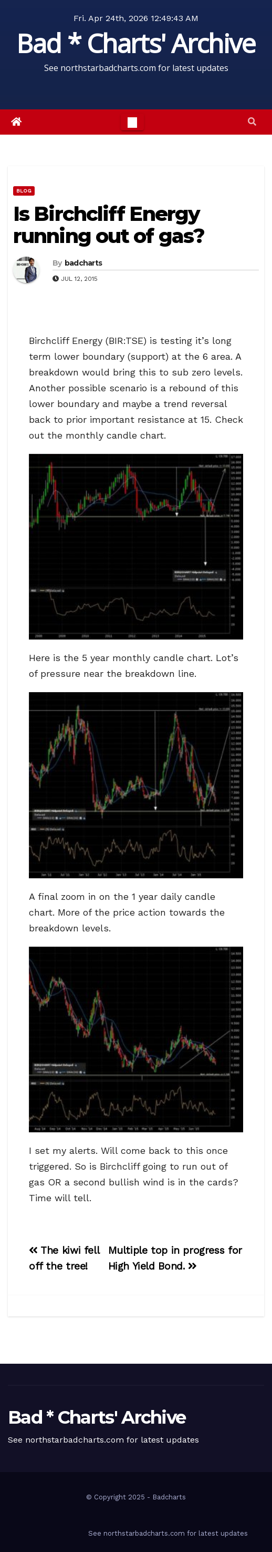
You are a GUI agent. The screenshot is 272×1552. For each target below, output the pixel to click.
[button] (252, 121)
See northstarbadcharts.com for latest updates (168, 1533)
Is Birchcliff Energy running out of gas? (108, 224)
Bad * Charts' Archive (135, 43)
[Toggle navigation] (132, 122)
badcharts (83, 263)
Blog (24, 191)
